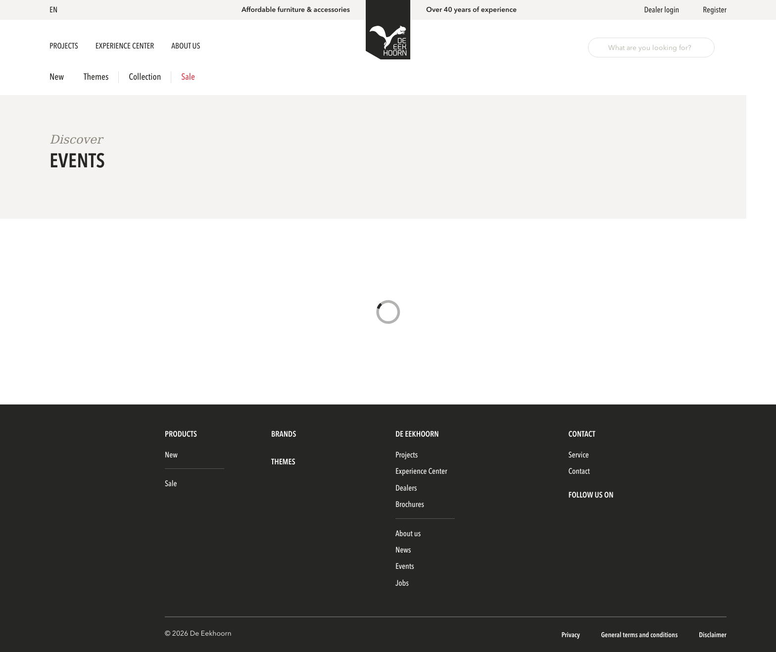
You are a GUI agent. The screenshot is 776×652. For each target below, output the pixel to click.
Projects (64, 46)
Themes (96, 77)
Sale (187, 77)
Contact (578, 471)
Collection (145, 77)
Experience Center (125, 46)
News (403, 550)
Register (715, 9)
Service (578, 455)
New (56, 77)
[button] (55, 10)
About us (408, 533)
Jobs (402, 583)
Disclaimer (713, 635)
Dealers (406, 488)
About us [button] (185, 46)
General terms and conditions (640, 635)
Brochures (409, 504)
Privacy (571, 635)
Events (404, 566)
